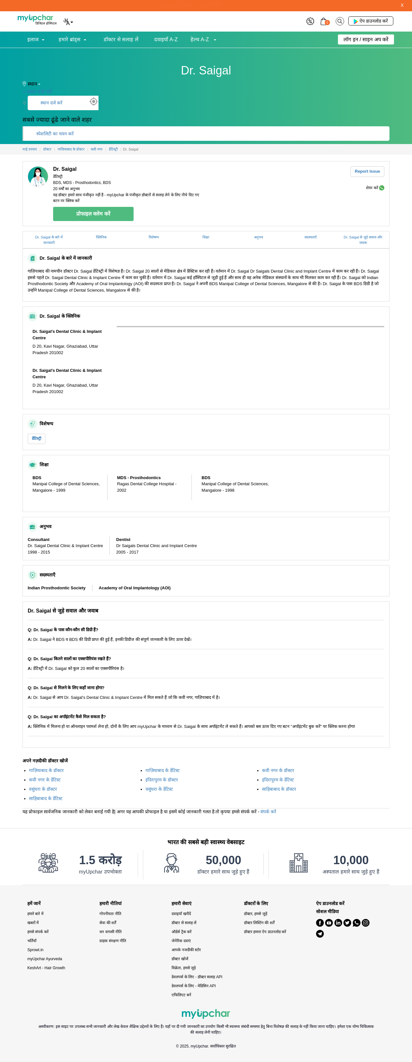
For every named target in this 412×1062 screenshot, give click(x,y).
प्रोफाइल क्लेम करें (93, 214)
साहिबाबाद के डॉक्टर (279, 789)
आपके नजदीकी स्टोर (186, 950)
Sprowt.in (35, 950)
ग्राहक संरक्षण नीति (112, 941)
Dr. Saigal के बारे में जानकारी (49, 240)
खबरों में (33, 923)
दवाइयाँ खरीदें (181, 914)
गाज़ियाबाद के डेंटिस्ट (162, 770)
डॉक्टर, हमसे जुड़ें (255, 914)
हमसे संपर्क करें (38, 932)
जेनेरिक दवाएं (181, 941)
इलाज (33, 39)
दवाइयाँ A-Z (166, 39)
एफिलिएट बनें (181, 995)
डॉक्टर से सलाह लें (121, 39)
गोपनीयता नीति (110, 914)
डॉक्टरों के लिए (256, 903)
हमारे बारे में (35, 914)
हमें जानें (34, 903)
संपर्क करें (268, 811)
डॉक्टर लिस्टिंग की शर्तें (259, 923)
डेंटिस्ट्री (36, 438)
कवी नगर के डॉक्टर (278, 770)
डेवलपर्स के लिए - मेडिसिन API (194, 986)
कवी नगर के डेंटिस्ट (45, 779)
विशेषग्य (154, 237)
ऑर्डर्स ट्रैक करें (182, 932)
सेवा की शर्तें (107, 923)
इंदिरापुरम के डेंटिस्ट (278, 779)
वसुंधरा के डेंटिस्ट (159, 789)
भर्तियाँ (31, 941)
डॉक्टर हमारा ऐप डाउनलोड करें (265, 932)
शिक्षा (205, 237)
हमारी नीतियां (110, 903)
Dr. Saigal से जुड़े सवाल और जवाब (363, 240)
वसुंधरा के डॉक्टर (43, 789)
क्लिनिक (101, 237)
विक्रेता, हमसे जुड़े (184, 968)
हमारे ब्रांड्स (69, 39)
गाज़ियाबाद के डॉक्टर (46, 770)
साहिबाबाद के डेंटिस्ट (45, 798)
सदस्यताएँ (310, 237)
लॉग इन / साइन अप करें (366, 39)
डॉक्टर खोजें (180, 959)
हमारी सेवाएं (182, 903)
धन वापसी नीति (110, 932)
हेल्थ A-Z (201, 39)
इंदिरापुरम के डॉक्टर (161, 779)
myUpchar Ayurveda (44, 959)
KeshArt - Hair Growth (46, 968)
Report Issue (367, 171)
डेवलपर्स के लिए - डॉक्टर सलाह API (197, 977)
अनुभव (258, 237)
